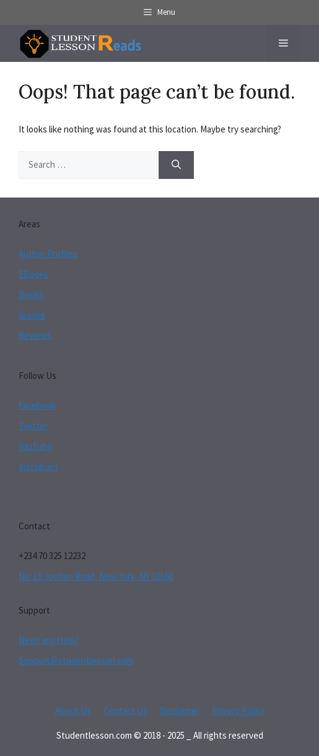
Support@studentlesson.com (76, 660)
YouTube (35, 446)
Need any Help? (49, 640)
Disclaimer (179, 710)
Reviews (35, 335)
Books (31, 294)
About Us (73, 710)
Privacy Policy (238, 710)
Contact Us (125, 710)
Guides (32, 315)
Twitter (33, 426)
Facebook (37, 405)
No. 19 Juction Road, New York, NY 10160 (96, 576)
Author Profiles (48, 253)
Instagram (38, 466)
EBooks (33, 274)
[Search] (176, 165)
